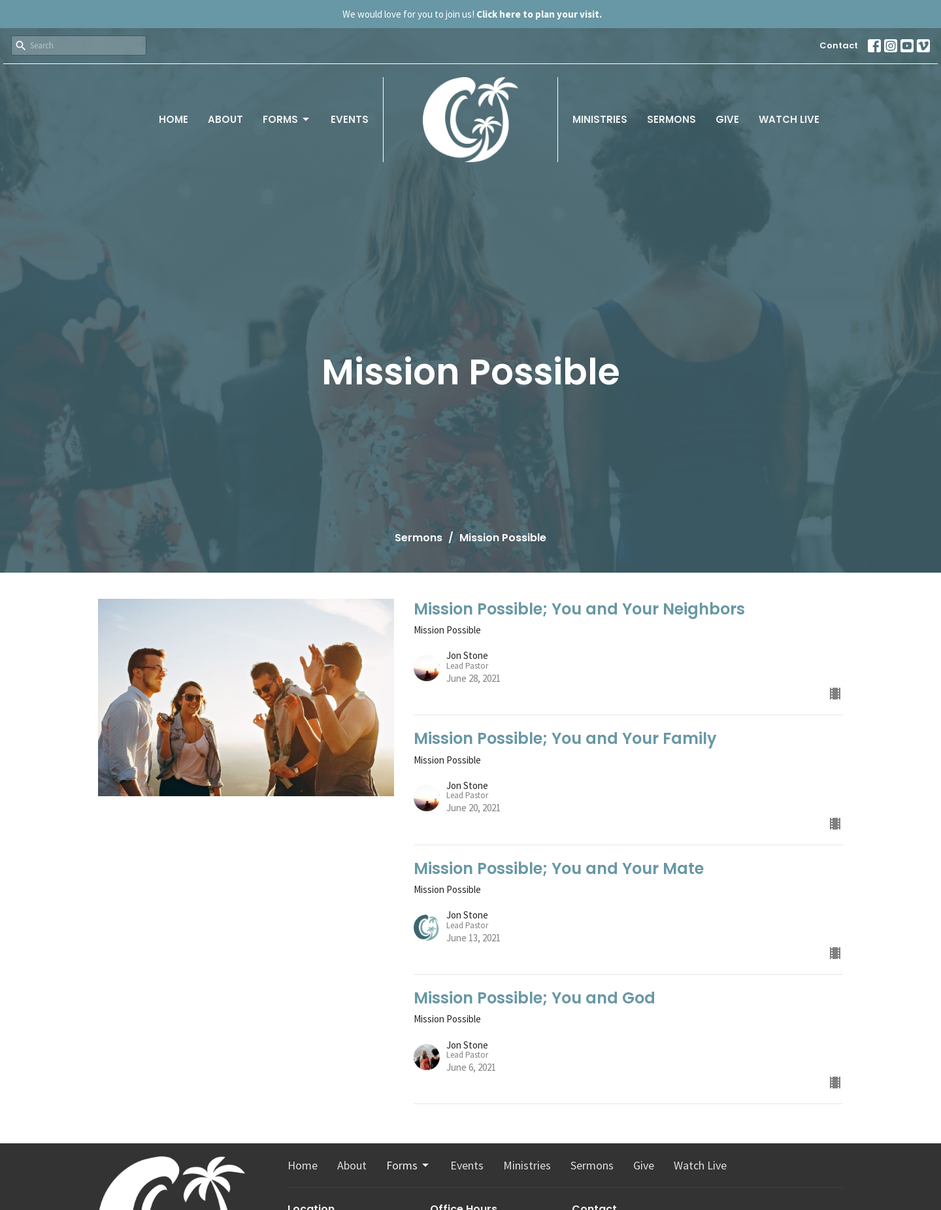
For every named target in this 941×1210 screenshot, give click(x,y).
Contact (838, 45)
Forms (287, 119)
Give (727, 119)
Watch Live (789, 119)
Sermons (671, 119)
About (225, 119)
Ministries (599, 119)
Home (173, 119)
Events (350, 119)
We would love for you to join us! (472, 14)
